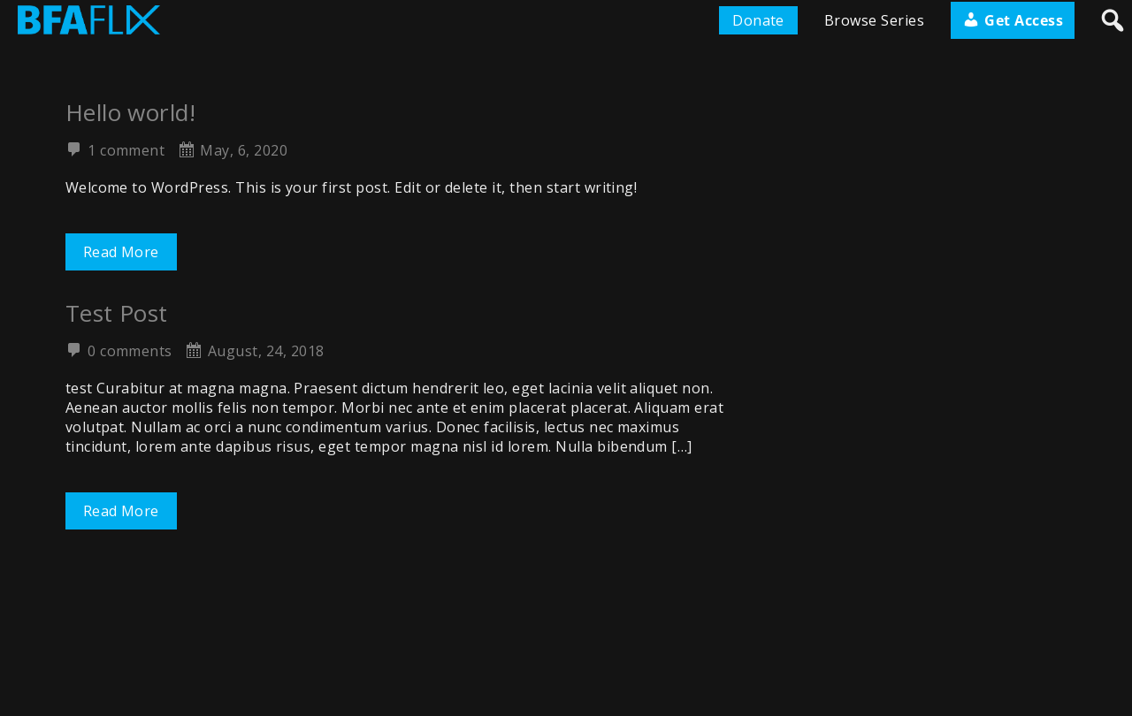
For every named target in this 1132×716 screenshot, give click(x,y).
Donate (758, 20)
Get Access (1012, 20)
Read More (121, 252)
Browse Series (874, 20)
